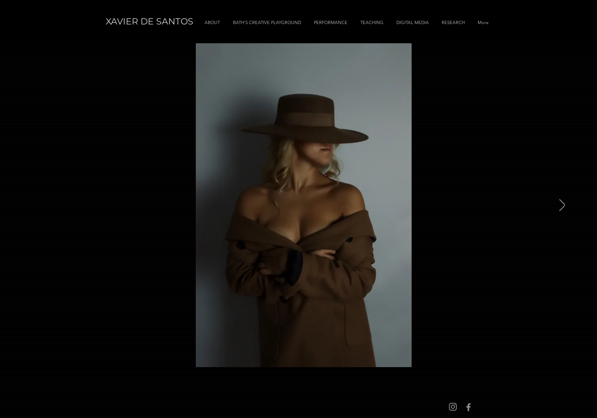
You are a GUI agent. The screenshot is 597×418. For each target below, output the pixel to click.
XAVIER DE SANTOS (149, 21)
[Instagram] (453, 407)
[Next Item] (562, 205)
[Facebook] (468, 407)
